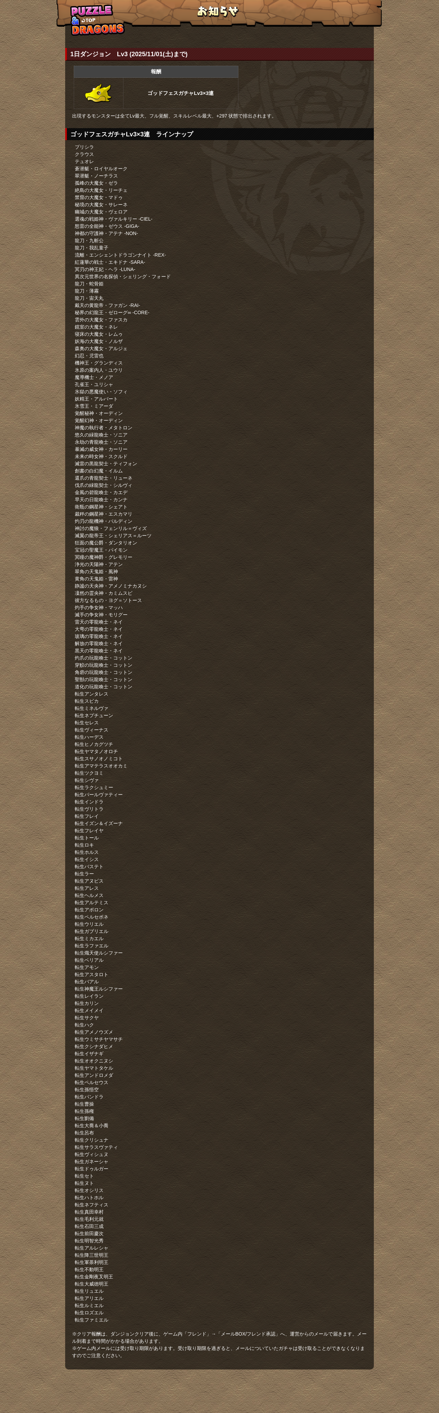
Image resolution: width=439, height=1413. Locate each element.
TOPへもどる (97, 20)
